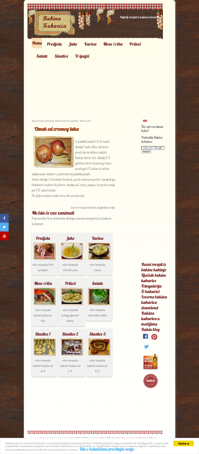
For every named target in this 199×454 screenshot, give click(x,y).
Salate (42, 56)
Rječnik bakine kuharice (153, 278)
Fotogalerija (151, 286)
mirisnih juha (70, 270)
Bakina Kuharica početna (66, 120)
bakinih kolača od (70, 366)
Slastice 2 (70, 334)
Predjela (54, 44)
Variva (90, 44)
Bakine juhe (85, 120)
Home (37, 43)
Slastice (61, 56)
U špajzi (82, 56)
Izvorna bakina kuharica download (154, 302)
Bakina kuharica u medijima (150, 318)
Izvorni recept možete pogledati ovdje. (93, 207)
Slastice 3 (97, 334)
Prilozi (135, 44)
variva (97, 270)
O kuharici (150, 291)
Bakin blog (150, 329)
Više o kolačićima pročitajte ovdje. (108, 449)
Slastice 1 (43, 334)
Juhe (72, 44)
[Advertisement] (95, 85)
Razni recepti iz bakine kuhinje (153, 267)
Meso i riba (112, 44)
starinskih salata (97, 315)
